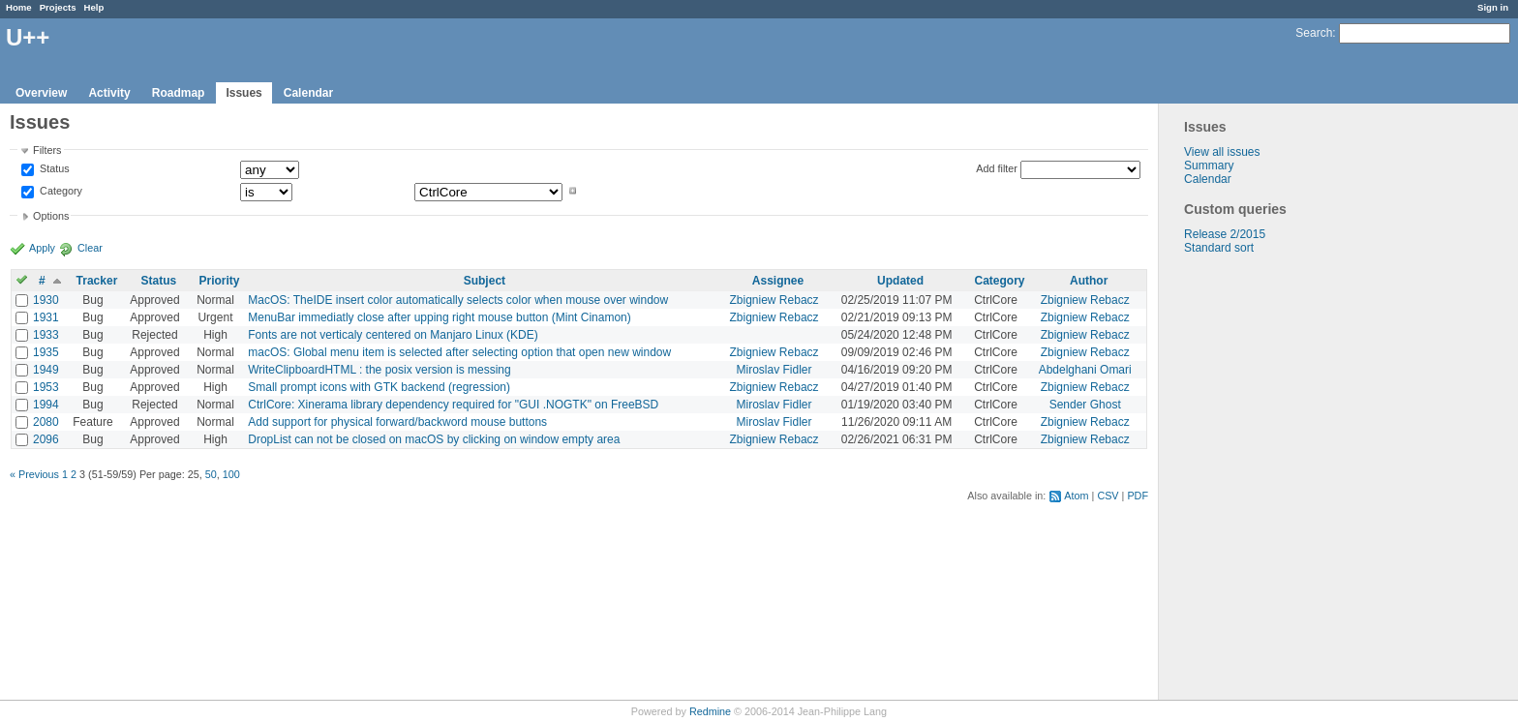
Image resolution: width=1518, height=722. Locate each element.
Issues (243, 93)
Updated (900, 280)
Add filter (996, 168)
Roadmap (178, 93)
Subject (484, 280)
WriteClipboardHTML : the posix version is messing (379, 369)
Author (1089, 280)
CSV (1107, 495)
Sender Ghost (1085, 404)
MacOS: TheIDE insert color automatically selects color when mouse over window (458, 300)
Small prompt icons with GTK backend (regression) (379, 387)
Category (59, 190)
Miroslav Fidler (774, 369)
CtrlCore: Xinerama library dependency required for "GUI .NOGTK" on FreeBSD (453, 404)
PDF (1137, 495)
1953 (46, 387)
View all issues (1222, 152)
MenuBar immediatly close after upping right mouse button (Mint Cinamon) (439, 317)
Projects (58, 7)
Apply (42, 248)
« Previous (34, 474)
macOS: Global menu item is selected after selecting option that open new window (459, 352)
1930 (46, 300)
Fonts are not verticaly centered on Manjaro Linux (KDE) (392, 335)
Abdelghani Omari (1085, 369)
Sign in (1492, 7)
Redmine (710, 711)
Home (19, 7)
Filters (47, 150)
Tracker (97, 280)
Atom (1076, 495)
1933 (46, 335)
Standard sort (1219, 248)
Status (53, 169)
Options (51, 216)
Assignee (778, 280)
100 (231, 474)
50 (211, 474)
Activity (109, 93)
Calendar (308, 93)
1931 (46, 317)
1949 (46, 369)
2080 (46, 422)
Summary (1208, 165)
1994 (46, 404)
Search (1313, 33)
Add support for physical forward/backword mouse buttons (397, 422)
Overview (41, 93)
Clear (90, 248)
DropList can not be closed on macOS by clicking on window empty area (434, 439)
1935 (46, 352)
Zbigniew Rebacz (774, 300)
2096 (46, 439)
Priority (218, 280)
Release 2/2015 (1224, 234)
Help (94, 7)
